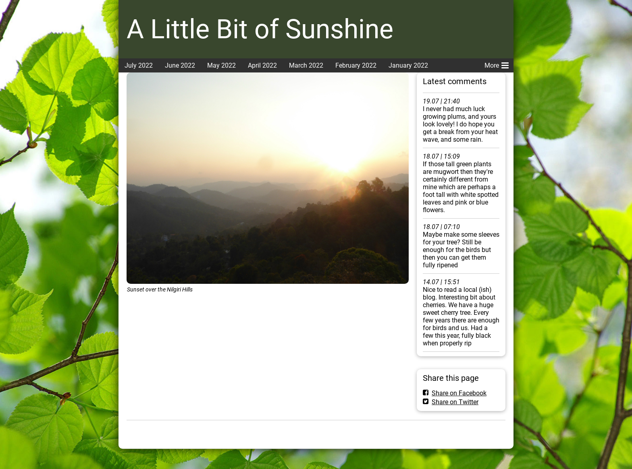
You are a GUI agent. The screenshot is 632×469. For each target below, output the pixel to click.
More (496, 64)
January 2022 (408, 65)
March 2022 (306, 65)
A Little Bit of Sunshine (260, 29)
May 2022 (221, 65)
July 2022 (139, 65)
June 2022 (180, 65)
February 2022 (355, 65)
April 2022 (262, 65)
